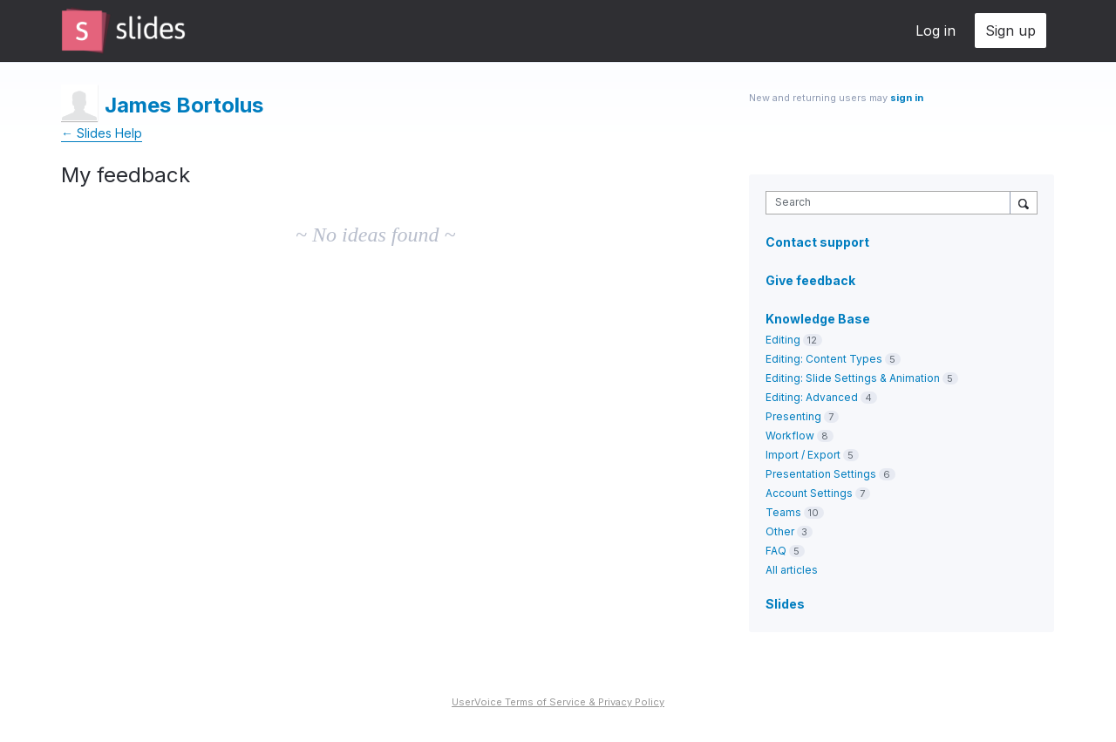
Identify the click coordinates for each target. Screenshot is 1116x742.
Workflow (790, 435)
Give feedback (810, 280)
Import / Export (803, 454)
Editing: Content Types (824, 358)
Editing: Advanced (812, 397)
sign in (906, 98)
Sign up (1010, 30)
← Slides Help (101, 133)
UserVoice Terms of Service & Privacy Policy (558, 702)
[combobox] (892, 202)
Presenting (793, 416)
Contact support (817, 242)
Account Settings (809, 493)
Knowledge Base (818, 318)
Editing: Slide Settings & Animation (853, 378)
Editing (783, 339)
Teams (783, 512)
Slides (785, 603)
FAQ (776, 550)
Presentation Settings (821, 473)
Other (780, 531)
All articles (792, 569)
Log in (935, 30)
